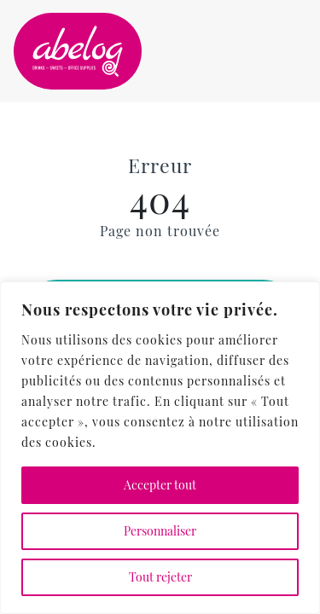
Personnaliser (160, 531)
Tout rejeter (160, 577)
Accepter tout (160, 485)
